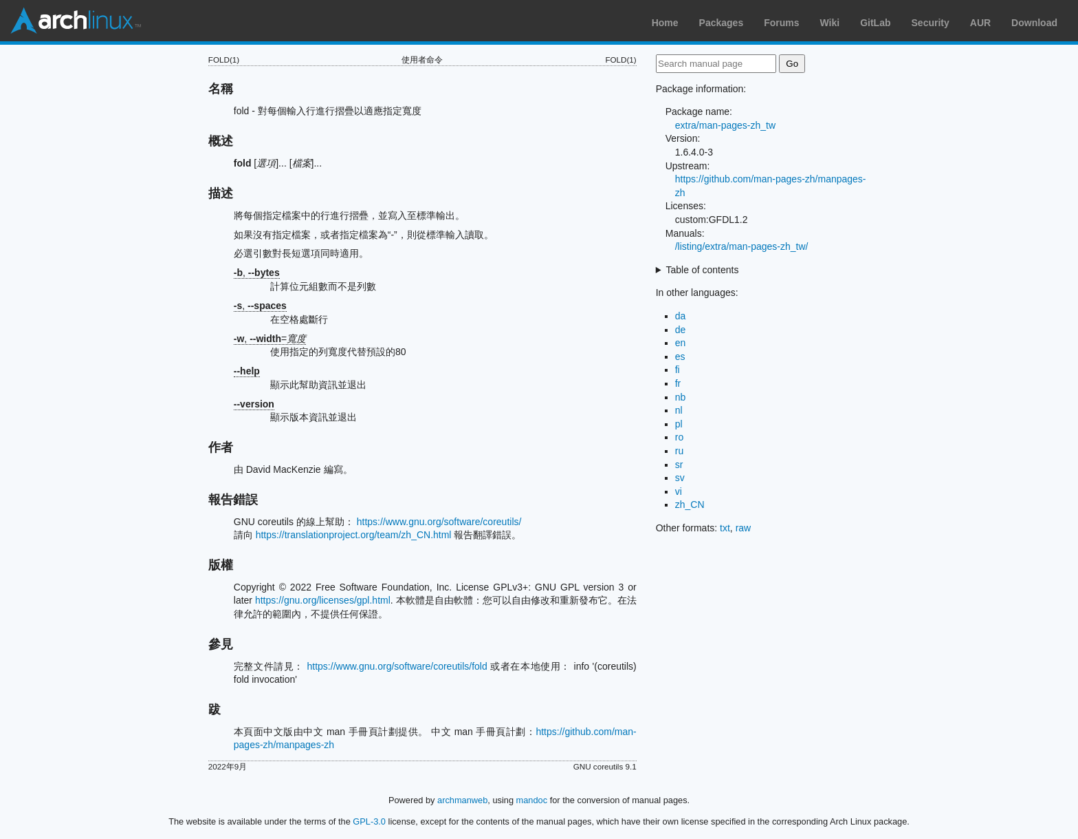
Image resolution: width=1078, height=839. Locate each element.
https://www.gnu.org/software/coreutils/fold (397, 666)
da (680, 315)
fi (677, 369)
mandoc (532, 800)
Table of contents (702, 269)
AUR (980, 22)
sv (680, 477)
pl (679, 423)
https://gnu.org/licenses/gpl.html (322, 600)
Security (930, 22)
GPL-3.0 (369, 821)
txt (725, 527)
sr (679, 464)
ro (679, 437)
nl (679, 410)
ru (679, 450)
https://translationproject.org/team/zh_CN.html (354, 534)
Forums (781, 22)
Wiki (830, 22)
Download (1034, 22)
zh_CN (690, 504)
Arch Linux (75, 20)
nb (680, 397)
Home (665, 22)
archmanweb (462, 800)
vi (678, 491)
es (680, 356)
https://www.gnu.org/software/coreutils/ (439, 521)
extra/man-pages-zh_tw (725, 125)
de (680, 329)
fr (678, 383)
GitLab (875, 22)
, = (270, 338)
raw (743, 527)
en (680, 342)
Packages (721, 22)
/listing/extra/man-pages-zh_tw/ (741, 246)
